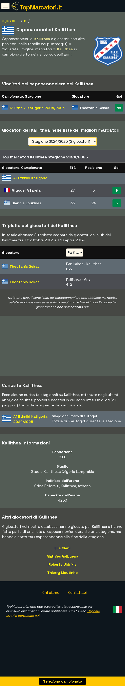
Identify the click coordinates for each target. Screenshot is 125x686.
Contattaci (77, 604)
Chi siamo (50, 604)
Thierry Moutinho (62, 584)
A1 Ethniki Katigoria (37, 107)
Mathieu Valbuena (62, 567)
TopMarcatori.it (41, 7)
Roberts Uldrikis (62, 575)
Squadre (10, 21)
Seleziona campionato (62, 681)
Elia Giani (62, 559)
